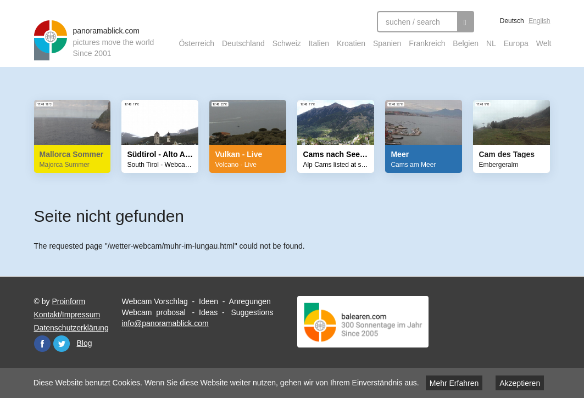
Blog (84, 343)
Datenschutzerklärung (71, 327)
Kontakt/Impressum (67, 314)
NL (491, 43)
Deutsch (512, 21)
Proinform (68, 301)
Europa (516, 43)
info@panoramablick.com (164, 323)
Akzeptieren (519, 383)
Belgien (466, 43)
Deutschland (243, 43)
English (539, 21)
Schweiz (286, 43)
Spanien (387, 43)
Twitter (61, 343)
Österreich (196, 43)
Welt (544, 43)
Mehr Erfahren (454, 383)
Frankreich (427, 43)
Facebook (42, 343)
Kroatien (351, 43)
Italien (319, 43)
